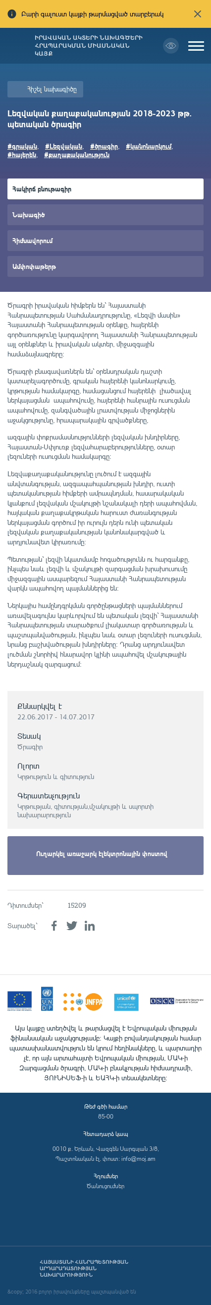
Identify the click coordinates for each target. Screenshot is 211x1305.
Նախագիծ (28, 214)
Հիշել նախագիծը (52, 89)
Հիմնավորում (32, 240)
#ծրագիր (104, 146)
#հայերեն (21, 154)
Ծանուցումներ (105, 1186)
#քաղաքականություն (76, 154)
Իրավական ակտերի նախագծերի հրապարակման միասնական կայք (89, 46)
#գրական (22, 146)
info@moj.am (138, 1158)
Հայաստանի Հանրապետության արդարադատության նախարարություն (84, 1268)
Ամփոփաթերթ (34, 266)
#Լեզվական (63, 146)
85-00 (105, 1116)
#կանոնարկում (148, 146)
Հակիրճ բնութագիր (41, 188)
